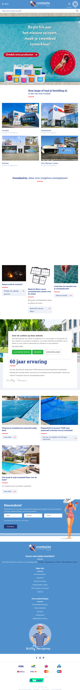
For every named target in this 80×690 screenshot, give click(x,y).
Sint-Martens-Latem (69, 562)
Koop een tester (61, 295)
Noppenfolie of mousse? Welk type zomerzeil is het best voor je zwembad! (57, 429)
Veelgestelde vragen (40, 585)
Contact (40, 592)
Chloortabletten (40, 608)
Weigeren (38, 352)
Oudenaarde (49, 562)
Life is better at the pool (40, 588)
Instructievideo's (40, 574)
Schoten (58, 562)
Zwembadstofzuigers (40, 604)
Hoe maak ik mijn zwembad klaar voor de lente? (19, 478)
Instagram (40, 658)
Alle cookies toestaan (22, 352)
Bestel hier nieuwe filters (36, 309)
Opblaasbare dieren (40, 618)
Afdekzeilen (40, 615)
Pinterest (43, 658)
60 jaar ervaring (40, 581)
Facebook (37, 658)
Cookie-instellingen (53, 352)
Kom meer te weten (17, 346)
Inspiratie (40, 578)
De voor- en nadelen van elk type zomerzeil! (55, 438)
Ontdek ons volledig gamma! (11, 292)
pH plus (40, 611)
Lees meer (7, 437)
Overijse (41, 562)
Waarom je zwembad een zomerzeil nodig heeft (19, 429)
